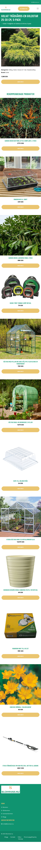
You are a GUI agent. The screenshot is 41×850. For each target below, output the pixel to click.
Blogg (4, 817)
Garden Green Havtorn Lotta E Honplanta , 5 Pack (20, 141)
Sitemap (20, 839)
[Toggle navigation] (38, 8)
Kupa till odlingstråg (20, 481)
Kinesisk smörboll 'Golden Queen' (20, 707)
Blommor (5, 807)
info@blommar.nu (35, 2)
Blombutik (23, 8)
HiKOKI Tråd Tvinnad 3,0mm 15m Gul (20, 303)
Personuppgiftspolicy (30, 837)
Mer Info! (20, 82)
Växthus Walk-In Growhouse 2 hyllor (20, 422)
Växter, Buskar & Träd (19, 70)
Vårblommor (6, 810)
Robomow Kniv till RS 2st (20, 648)
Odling (11, 70)
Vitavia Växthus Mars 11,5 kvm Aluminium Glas (20, 539)
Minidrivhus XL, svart (20, 199)
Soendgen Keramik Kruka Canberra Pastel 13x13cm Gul (20, 590)
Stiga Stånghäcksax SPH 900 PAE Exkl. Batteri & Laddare (20, 766)
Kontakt (12, 837)
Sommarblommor (8, 814)
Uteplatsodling (31, 70)
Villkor (19, 837)
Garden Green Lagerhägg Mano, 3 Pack (21, 258)
